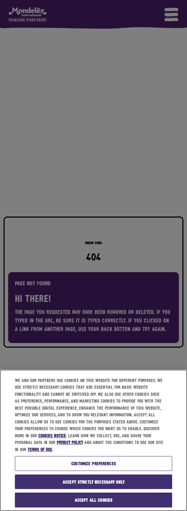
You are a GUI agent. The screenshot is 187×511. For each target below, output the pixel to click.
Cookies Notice (52, 435)
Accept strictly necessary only (93, 481)
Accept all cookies (93, 499)
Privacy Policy (70, 442)
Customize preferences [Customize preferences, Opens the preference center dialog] (93, 463)
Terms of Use (40, 449)
